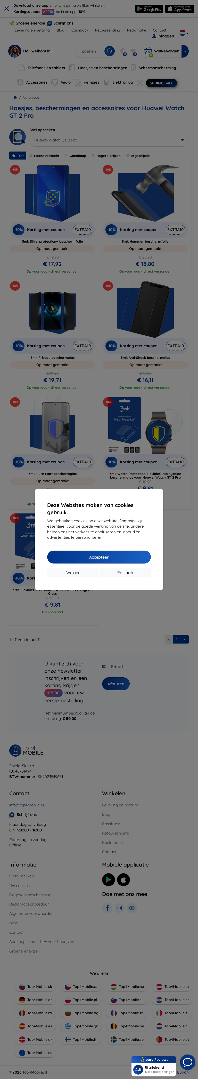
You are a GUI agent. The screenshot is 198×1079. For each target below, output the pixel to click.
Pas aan (125, 572)
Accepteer (99, 557)
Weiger (73, 572)
